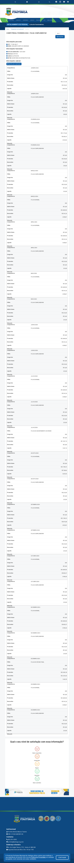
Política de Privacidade (38, 857)
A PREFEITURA (11, 20)
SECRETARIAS (25, 20)
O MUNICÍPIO (18, 20)
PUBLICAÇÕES (39, 20)
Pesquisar (60, 36)
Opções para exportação (14, 64)
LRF (44, 20)
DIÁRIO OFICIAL (50, 20)
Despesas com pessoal (17, 29)
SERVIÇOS (32, 20)
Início (7, 29)
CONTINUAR (62, 857)
